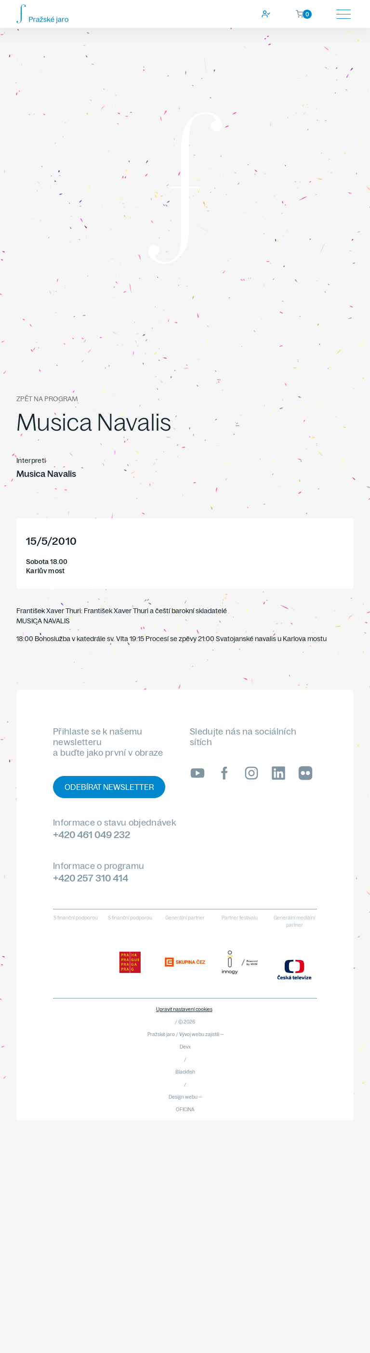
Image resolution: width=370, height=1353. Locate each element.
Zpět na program (47, 398)
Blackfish (185, 1072)
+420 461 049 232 (91, 834)
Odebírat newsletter (109, 787)
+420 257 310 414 (90, 878)
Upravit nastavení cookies (184, 1009)
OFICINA (185, 1109)
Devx (185, 1047)
